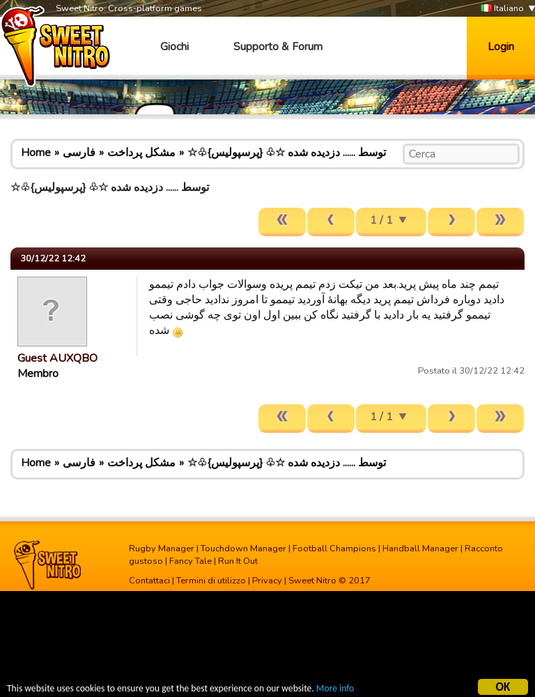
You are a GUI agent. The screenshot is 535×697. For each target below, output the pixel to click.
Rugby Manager (161, 548)
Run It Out (238, 561)
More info (335, 690)
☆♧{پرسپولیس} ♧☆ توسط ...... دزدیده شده (286, 152)
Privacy (267, 580)
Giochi (174, 46)
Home (36, 152)
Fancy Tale (190, 561)
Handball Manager (420, 548)
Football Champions (334, 548)
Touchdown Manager (243, 548)
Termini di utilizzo (211, 580)
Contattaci (149, 580)
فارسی (79, 152)
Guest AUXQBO (57, 358)
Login (501, 46)
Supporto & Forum (278, 46)
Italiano (502, 8)
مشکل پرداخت (141, 152)
